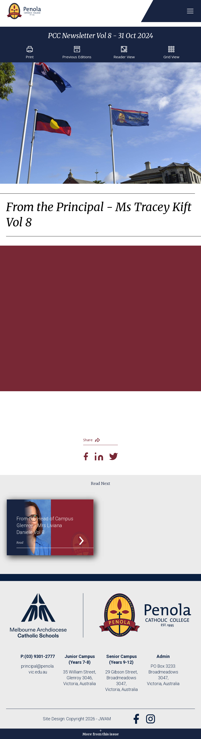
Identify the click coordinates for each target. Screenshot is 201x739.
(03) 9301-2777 (39, 658)
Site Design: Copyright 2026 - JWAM (75, 720)
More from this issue (100, 732)
